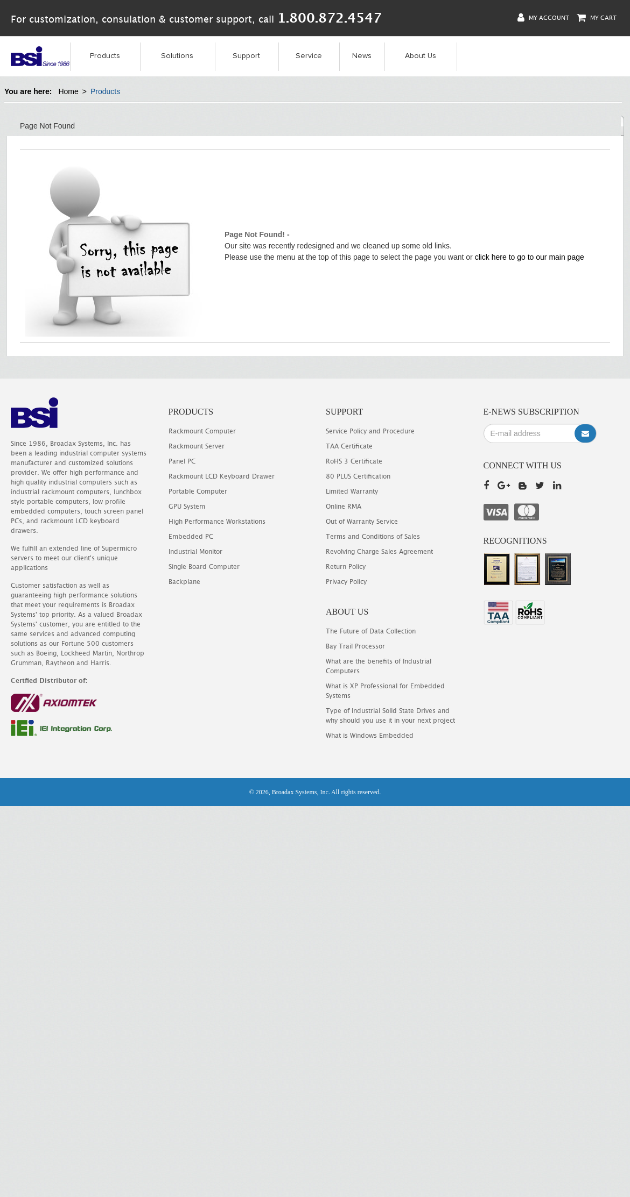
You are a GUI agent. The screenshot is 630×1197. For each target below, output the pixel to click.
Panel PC (182, 461)
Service (309, 56)
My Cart (597, 17)
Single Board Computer (204, 566)
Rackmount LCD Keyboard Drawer (222, 476)
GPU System (187, 506)
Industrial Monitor (195, 551)
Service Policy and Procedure (370, 431)
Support (246, 56)
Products (105, 56)
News (362, 56)
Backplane (184, 582)
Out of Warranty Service (362, 521)
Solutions (177, 56)
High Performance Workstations (217, 521)
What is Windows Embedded (370, 735)
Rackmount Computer (202, 431)
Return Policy (346, 566)
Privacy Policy (346, 582)
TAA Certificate (349, 446)
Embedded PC (191, 536)
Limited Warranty (352, 491)
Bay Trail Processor (355, 646)
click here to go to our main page (529, 257)
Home (68, 91)
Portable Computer (198, 491)
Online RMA (343, 506)
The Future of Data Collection (371, 631)
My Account (543, 17)
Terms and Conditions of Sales (373, 536)
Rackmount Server (197, 446)
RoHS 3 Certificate (354, 461)
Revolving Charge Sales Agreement (379, 551)
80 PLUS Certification (358, 476)
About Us (420, 56)
